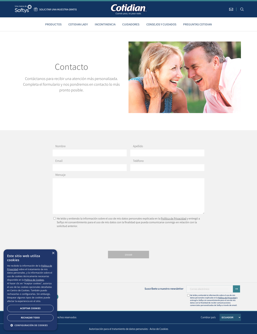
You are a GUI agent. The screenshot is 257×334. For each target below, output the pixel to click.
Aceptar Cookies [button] (30, 308)
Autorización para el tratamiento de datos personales (118, 329)
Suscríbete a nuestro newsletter (164, 289)
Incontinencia (105, 24)
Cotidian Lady (78, 24)
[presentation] (128, 238)
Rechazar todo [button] (30, 317)
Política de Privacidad (173, 218)
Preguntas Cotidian (197, 24)
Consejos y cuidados (161, 24)
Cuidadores (130, 24)
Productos (53, 24)
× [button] (53, 253)
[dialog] (30, 289)
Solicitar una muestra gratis (54, 9)
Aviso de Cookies (159, 329)
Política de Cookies (34, 279)
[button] (30, 325)
